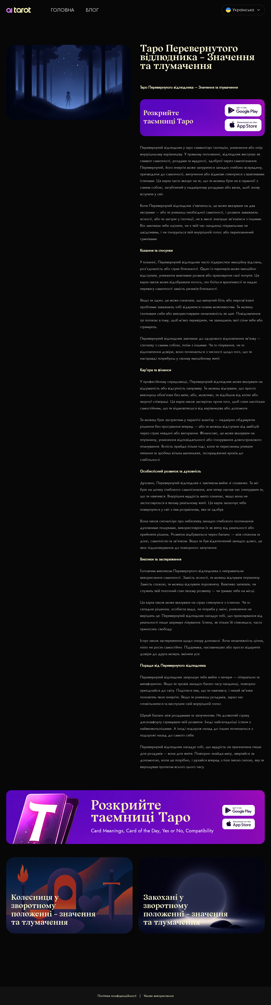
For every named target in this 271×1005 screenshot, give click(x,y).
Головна (62, 10)
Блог (92, 10)
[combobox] (243, 10)
